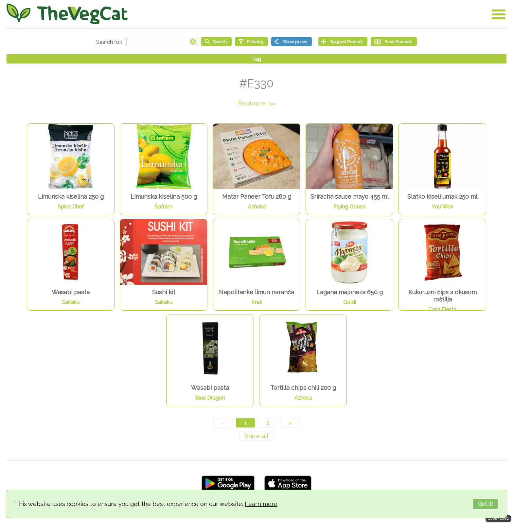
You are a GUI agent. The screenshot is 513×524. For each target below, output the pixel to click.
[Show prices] (291, 41)
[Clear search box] (193, 41)
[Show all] (256, 436)
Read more (256, 103)
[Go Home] (67, 14)
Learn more (261, 503)
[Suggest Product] (342, 41)
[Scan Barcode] (394, 41)
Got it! (485, 504)
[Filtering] (251, 41)
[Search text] (161, 41)
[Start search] (216, 41)
